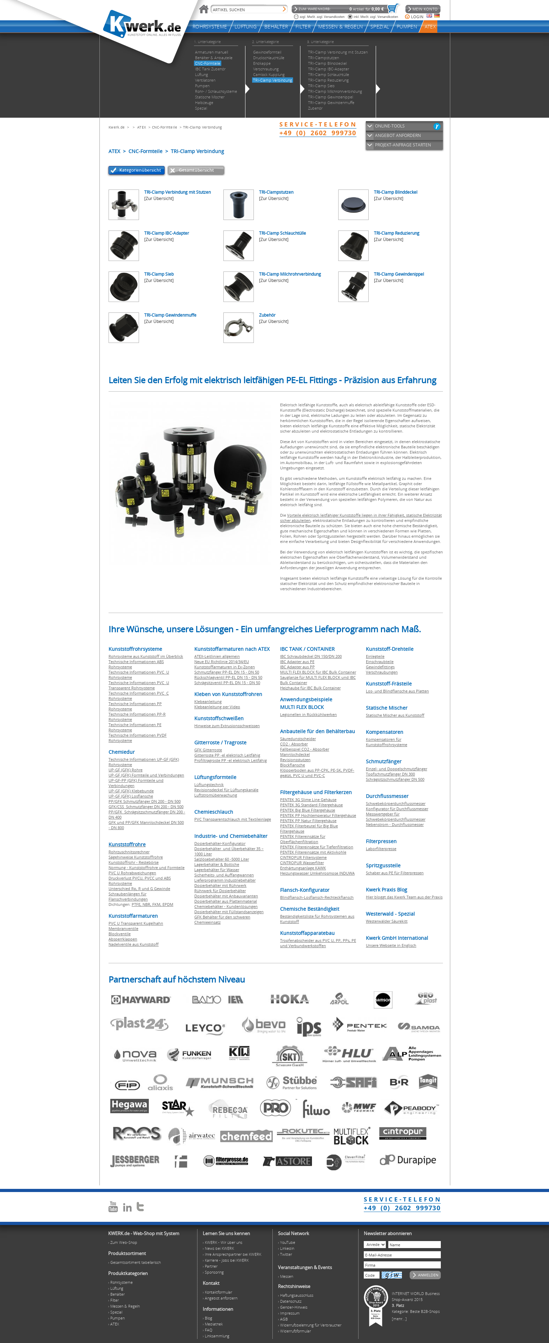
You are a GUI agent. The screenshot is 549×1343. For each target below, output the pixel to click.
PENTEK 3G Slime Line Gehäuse (308, 799)
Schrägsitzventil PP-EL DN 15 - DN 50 (227, 682)
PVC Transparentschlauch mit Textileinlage (232, 819)
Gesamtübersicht (196, 170)
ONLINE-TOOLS (390, 126)
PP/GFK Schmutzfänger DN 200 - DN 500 (145, 801)
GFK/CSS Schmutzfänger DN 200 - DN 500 (146, 806)
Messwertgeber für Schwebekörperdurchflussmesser (395, 816)
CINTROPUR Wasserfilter (302, 862)
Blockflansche (292, 764)
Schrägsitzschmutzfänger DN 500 (395, 779)
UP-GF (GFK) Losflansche (131, 796)
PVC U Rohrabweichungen (132, 872)
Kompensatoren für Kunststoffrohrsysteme (386, 742)
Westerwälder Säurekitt (387, 921)
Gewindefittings (380, 666)
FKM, (157, 904)
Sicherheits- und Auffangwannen (224, 874)
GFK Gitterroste (208, 749)
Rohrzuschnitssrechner (129, 851)
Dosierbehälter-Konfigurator (219, 843)
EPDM (167, 904)
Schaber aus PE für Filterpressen (395, 872)
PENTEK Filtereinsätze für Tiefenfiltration (316, 846)
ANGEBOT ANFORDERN (398, 135)
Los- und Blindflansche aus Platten (397, 691)
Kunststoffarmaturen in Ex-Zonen (224, 666)
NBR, (147, 904)
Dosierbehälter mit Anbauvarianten (226, 895)
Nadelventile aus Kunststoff (134, 944)
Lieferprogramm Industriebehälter (225, 880)
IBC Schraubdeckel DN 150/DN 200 (311, 656)
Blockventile (120, 933)
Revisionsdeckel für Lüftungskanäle (226, 789)
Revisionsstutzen (295, 759)
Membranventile (123, 928)
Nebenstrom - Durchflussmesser (395, 824)
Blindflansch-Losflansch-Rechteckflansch (317, 897)
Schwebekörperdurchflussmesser (395, 803)
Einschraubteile (380, 661)
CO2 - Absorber (294, 743)
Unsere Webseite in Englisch (391, 945)
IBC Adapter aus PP (297, 666)
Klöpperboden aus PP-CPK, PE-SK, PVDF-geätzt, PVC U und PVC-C (317, 772)
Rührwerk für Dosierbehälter (220, 890)
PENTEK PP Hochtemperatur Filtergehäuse (318, 815)
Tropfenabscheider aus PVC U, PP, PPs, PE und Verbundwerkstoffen (318, 943)
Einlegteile (375, 656)
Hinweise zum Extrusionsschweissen (227, 725)
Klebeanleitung (208, 701)
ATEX (141, 127)
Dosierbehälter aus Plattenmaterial (225, 901)
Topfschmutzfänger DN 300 (390, 774)
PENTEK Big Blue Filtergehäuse (307, 810)
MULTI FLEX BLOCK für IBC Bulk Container (318, 672)
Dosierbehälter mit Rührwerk (220, 885)
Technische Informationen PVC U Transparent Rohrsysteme (139, 685)
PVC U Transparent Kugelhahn (136, 923)
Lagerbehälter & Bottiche (216, 864)
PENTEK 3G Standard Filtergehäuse (311, 804)
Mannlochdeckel (295, 754)
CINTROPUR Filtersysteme (303, 857)
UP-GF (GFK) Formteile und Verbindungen (146, 775)
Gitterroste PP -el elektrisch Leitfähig (227, 755)
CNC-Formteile (165, 127)
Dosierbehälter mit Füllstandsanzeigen (229, 911)
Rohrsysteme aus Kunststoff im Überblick (146, 656)
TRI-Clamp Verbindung (202, 127)
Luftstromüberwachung (215, 795)
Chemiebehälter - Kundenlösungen (226, 906)
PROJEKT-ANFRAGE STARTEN (403, 145)
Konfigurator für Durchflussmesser (397, 808)
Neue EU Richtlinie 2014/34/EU (221, 661)
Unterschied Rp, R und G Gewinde (139, 888)
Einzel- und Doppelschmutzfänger (396, 768)
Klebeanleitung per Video (217, 706)
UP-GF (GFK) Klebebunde (131, 790)
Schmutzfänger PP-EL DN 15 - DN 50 (226, 672)
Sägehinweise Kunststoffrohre (136, 857)
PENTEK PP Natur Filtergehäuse (308, 820)
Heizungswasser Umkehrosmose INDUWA (317, 873)
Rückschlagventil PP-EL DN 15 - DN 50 (228, 677)
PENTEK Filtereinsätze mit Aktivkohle (313, 852)
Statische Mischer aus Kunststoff (395, 715)
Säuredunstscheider (298, 738)
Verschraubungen (382, 672)
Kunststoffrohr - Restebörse (134, 862)
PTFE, (137, 904)
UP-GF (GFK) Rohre (126, 769)
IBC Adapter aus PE (297, 661)
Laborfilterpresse (381, 848)
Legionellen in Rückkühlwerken (308, 714)
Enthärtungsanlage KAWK (303, 867)
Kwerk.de (117, 127)
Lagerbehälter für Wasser (216, 869)
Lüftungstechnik (209, 784)
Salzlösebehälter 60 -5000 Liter (221, 859)
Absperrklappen (123, 939)
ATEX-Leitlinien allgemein (217, 656)
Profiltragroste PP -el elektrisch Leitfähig (230, 760)
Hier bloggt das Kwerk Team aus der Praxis (404, 897)
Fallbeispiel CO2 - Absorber (304, 749)
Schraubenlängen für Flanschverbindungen (128, 896)
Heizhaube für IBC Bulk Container (310, 687)
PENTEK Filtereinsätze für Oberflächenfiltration (302, 839)
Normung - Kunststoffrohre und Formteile (147, 867)
